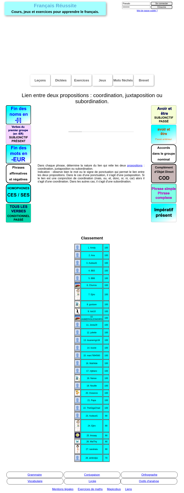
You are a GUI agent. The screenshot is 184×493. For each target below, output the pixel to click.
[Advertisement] (92, 45)
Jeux (102, 80)
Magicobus (114, 489)
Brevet (144, 80)
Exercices (81, 80)
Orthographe (149, 474)
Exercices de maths (90, 489)
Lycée (92, 481)
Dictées (61, 80)
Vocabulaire (35, 481)
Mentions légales (62, 489)
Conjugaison (92, 474)
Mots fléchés (123, 80)
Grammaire (35, 474)
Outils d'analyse (149, 481)
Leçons (40, 80)
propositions (134, 158)
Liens (128, 489)
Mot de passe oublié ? (147, 10)
